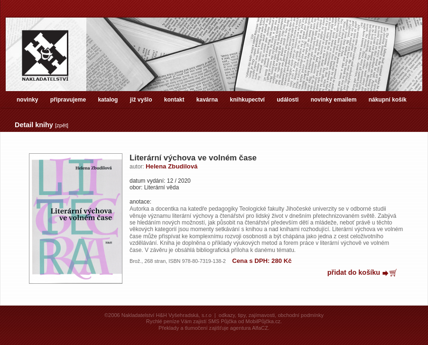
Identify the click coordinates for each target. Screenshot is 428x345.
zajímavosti (262, 315)
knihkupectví (247, 99)
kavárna (207, 99)
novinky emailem (334, 99)
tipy (241, 315)
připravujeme (68, 99)
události (287, 99)
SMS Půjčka (222, 321)
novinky (27, 99)
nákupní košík (388, 99)
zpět (61, 125)
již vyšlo (141, 99)
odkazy (227, 315)
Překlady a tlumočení (182, 328)
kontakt (174, 99)
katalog (108, 99)
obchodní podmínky (301, 315)
